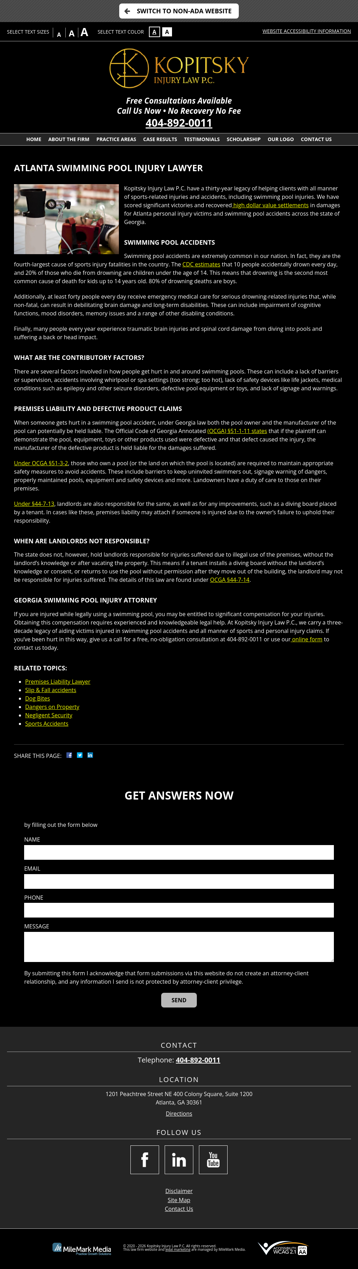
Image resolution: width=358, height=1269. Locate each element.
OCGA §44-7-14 (230, 580)
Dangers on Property (52, 707)
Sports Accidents (47, 723)
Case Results (160, 139)
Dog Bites (37, 698)
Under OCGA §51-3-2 (41, 463)
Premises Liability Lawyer (58, 681)
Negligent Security (48, 715)
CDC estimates (201, 264)
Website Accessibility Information (307, 31)
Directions (179, 1113)
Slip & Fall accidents (50, 690)
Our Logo (281, 139)
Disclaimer (179, 1191)
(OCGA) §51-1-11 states (237, 431)
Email (32, 868)
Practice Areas (116, 139)
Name (32, 839)
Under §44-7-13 (34, 504)
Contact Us (316, 139)
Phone (33, 897)
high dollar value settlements (270, 205)
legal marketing (178, 1249)
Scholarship (244, 139)
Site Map (179, 1200)
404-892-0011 (179, 123)
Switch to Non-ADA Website (184, 11)
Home (33, 139)
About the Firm (69, 139)
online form (306, 639)
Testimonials (202, 139)
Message (36, 926)
